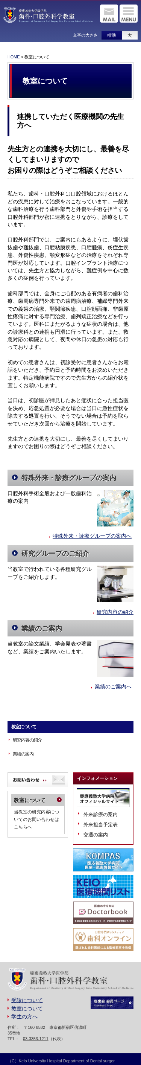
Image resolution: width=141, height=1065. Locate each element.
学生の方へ (24, 1016)
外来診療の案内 (100, 814)
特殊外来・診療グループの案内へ (92, 536)
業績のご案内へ (113, 687)
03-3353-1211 (36, 1038)
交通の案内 (95, 835)
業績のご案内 (41, 628)
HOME (14, 57)
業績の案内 (23, 754)
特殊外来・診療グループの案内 (68, 478)
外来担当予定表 (100, 824)
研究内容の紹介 (115, 612)
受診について (27, 1000)
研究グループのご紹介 (55, 553)
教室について (23, 726)
